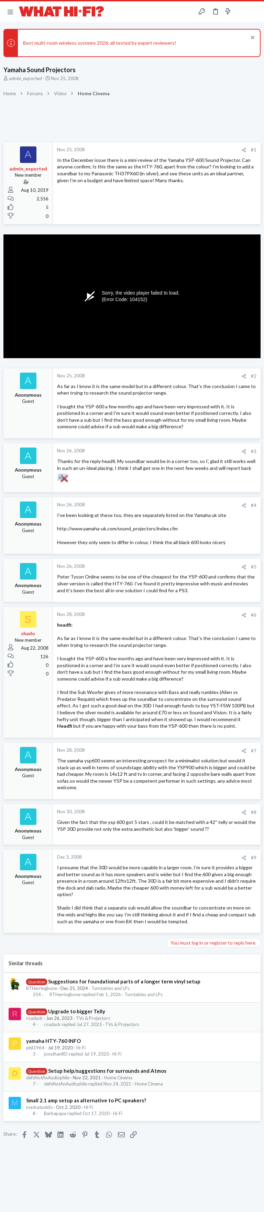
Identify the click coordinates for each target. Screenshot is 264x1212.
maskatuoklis (39, 1107)
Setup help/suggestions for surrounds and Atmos (107, 1071)
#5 (253, 567)
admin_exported (25, 78)
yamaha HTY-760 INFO (53, 1041)
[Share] (244, 150)
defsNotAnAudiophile (47, 1077)
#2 (253, 376)
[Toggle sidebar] (241, 11)
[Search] (255, 12)
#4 (253, 505)
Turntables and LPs (110, 988)
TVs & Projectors (93, 1018)
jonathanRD (56, 1054)
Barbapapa (55, 1113)
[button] (10, 12)
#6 (253, 615)
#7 (253, 750)
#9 (253, 857)
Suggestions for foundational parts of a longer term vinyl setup (124, 981)
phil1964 (35, 1047)
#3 (253, 451)
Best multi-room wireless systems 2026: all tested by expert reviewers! (99, 43)
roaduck (34, 1018)
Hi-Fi (81, 1047)
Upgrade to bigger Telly (76, 1011)
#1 (253, 150)
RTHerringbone (41, 988)
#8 (253, 812)
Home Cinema (118, 1077)
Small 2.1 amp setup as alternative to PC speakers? (86, 1100)
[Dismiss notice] (252, 38)
